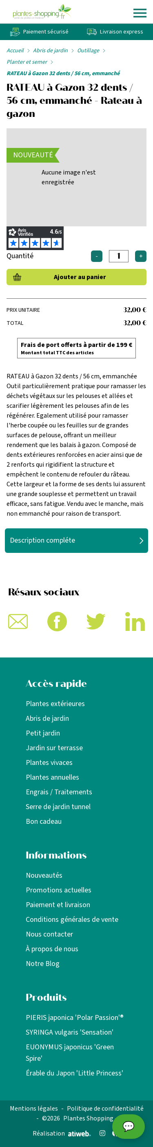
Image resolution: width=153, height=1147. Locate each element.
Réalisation (62, 1133)
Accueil (15, 51)
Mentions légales (34, 1108)
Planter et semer (27, 62)
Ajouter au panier (80, 277)
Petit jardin (43, 733)
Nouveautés (44, 875)
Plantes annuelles (52, 777)
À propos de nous (52, 949)
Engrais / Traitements (59, 792)
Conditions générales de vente (72, 919)
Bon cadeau (44, 821)
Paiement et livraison (58, 905)
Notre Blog (43, 964)
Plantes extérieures (55, 704)
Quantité (20, 256)
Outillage (88, 51)
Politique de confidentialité (105, 1108)
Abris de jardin (50, 51)
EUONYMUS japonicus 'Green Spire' (70, 1053)
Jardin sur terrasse (54, 748)
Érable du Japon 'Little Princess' (74, 1073)
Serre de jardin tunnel (58, 807)
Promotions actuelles (58, 890)
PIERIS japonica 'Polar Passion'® (75, 1018)
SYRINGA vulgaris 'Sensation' (69, 1032)
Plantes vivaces (49, 763)
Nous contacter (49, 934)
